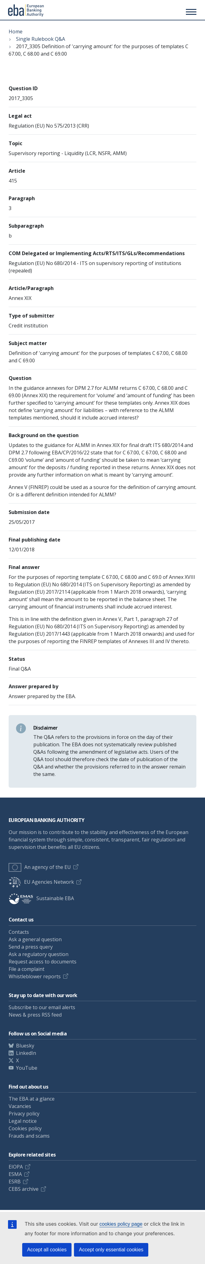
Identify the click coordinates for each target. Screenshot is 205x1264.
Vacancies (20, 1106)
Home (16, 31)
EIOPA (16, 1166)
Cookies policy (25, 1128)
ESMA (15, 1174)
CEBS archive (24, 1189)
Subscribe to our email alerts (42, 1007)
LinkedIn (26, 1053)
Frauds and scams (29, 1135)
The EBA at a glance (32, 1098)
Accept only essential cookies (111, 1249)
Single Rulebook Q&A (40, 39)
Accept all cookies (47, 1249)
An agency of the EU (40, 867)
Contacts (19, 932)
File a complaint (26, 969)
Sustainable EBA (41, 898)
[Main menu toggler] (190, 12)
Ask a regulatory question (38, 954)
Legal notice (23, 1121)
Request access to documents (42, 961)
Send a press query (31, 946)
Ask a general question (35, 939)
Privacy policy (24, 1113)
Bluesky (25, 1045)
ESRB (15, 1181)
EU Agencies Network (41, 881)
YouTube (26, 1067)
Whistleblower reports (35, 976)
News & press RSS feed (35, 1014)
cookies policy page (120, 1224)
